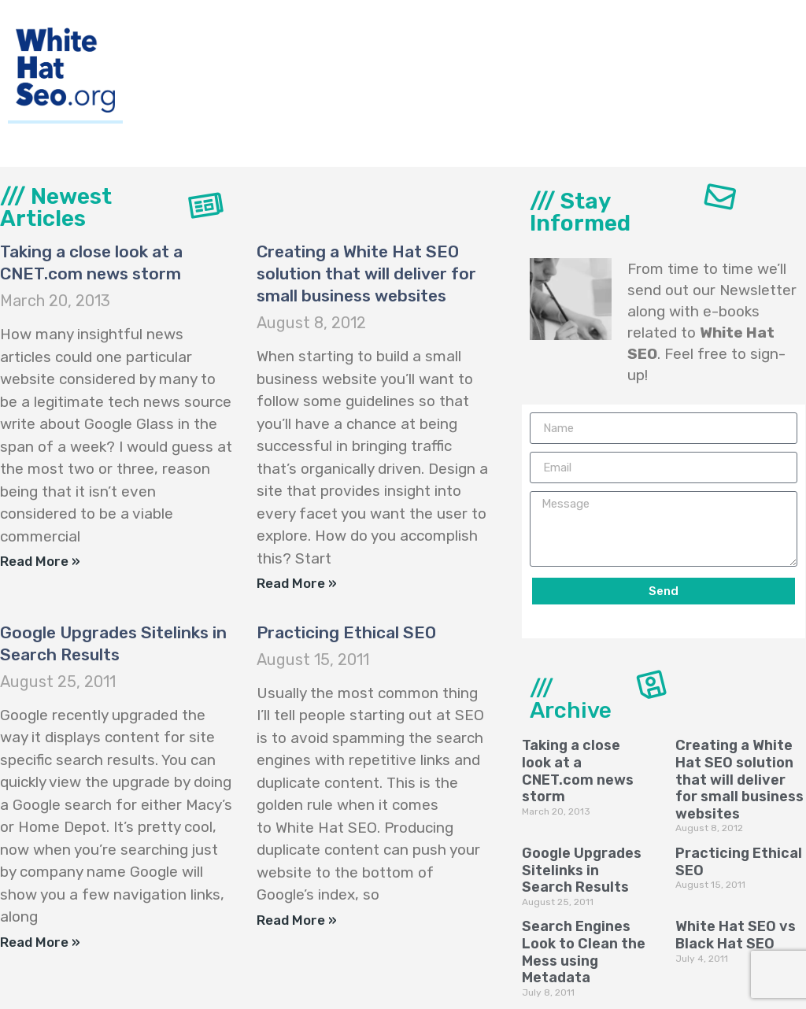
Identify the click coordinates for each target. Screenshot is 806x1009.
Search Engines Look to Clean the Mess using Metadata (583, 952)
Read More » (40, 561)
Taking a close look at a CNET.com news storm (578, 771)
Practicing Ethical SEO (346, 632)
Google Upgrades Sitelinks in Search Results (581, 870)
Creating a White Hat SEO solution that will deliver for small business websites (366, 273)
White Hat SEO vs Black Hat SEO (735, 935)
